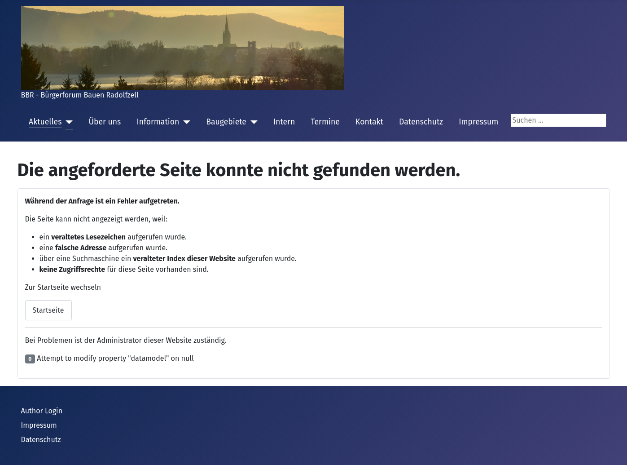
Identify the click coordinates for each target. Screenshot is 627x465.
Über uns (104, 122)
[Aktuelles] (67, 122)
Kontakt (369, 122)
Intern (284, 122)
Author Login (42, 411)
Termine (325, 122)
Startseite (48, 310)
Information (157, 122)
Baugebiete (226, 122)
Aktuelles (45, 122)
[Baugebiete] (252, 122)
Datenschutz (421, 122)
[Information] (184, 122)
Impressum (478, 122)
